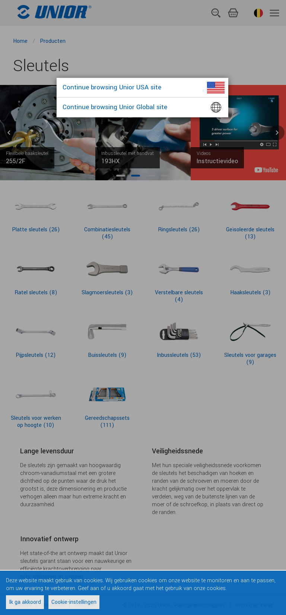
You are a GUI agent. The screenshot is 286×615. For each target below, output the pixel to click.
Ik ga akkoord (25, 602)
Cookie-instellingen (73, 602)
